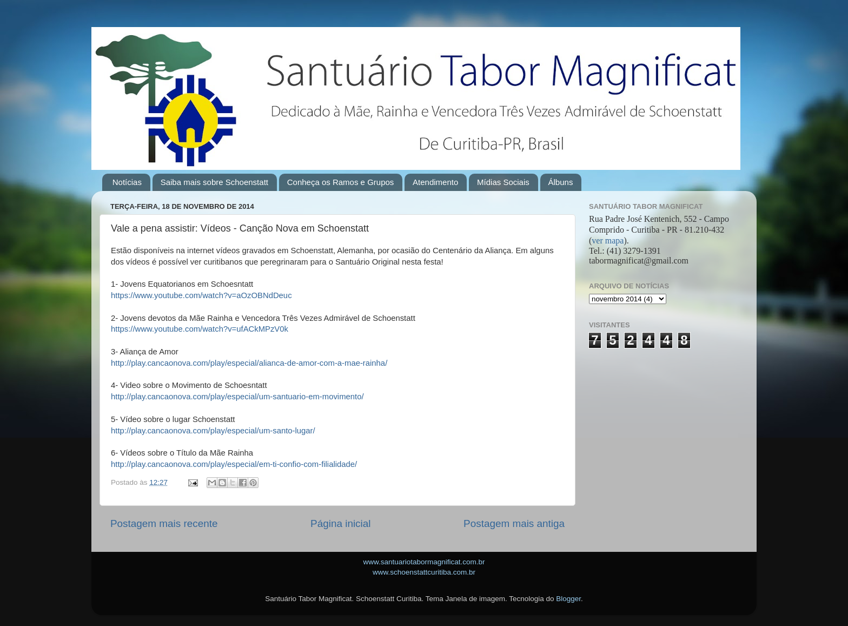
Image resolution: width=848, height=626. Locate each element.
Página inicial (340, 523)
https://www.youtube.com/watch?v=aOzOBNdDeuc (201, 295)
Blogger (568, 599)
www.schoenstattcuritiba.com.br (424, 572)
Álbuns (560, 182)
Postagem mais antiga (514, 523)
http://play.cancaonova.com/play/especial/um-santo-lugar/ (213, 430)
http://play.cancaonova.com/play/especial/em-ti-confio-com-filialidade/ (234, 464)
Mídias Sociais (503, 182)
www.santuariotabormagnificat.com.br (424, 562)
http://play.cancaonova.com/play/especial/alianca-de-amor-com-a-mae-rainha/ (249, 363)
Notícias (127, 182)
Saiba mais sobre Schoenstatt (214, 182)
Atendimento (435, 182)
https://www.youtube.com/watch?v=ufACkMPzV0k (199, 329)
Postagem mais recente (163, 523)
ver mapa (608, 240)
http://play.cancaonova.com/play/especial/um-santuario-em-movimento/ (237, 396)
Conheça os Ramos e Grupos (340, 182)
